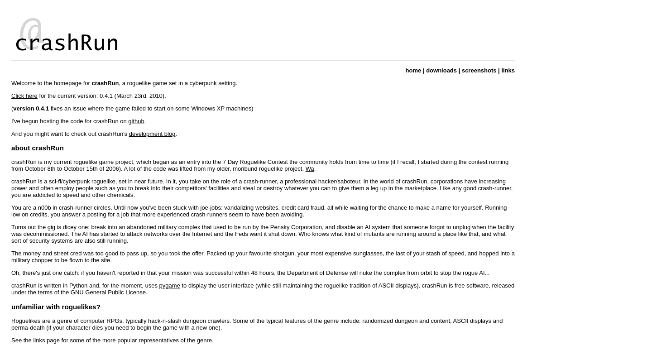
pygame (169, 285)
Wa (310, 168)
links (508, 70)
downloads (441, 70)
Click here (24, 95)
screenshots (479, 70)
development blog (152, 133)
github (136, 121)
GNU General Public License (108, 292)
